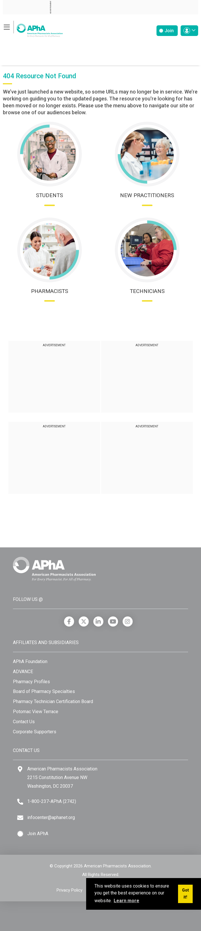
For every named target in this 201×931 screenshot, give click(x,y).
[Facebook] (69, 621)
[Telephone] (20, 801)
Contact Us (24, 721)
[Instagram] (128, 621)
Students (49, 195)
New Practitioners (147, 195)
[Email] (20, 817)
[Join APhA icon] (20, 834)
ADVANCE (23, 671)
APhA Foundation (30, 661)
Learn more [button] (126, 900)
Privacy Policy (69, 890)
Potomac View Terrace (35, 711)
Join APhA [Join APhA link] (37, 833)
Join (166, 30)
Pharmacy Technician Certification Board (53, 701)
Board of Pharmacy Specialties (44, 691)
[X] (84, 621)
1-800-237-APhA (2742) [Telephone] (51, 801)
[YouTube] (113, 621)
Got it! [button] (185, 894)
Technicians (147, 291)
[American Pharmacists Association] (33, 28)
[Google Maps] (20, 769)
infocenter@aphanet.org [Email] (51, 817)
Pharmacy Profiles (31, 681)
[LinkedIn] (98, 621)
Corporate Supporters (34, 731)
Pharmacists (49, 291)
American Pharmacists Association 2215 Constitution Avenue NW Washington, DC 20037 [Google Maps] (62, 777)
